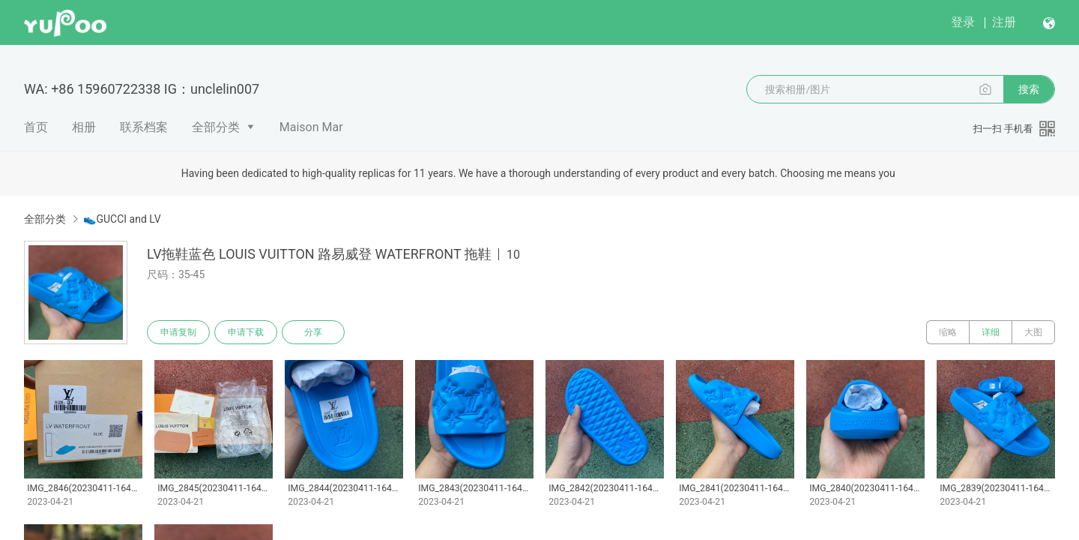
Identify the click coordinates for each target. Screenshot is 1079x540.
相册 (84, 127)
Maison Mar (311, 127)
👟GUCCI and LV (121, 219)
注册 (1004, 22)
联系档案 (144, 127)
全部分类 (216, 127)
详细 (991, 332)
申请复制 (178, 332)
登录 (963, 22)
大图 (1033, 332)
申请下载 (246, 332)
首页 (36, 127)
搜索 (1028, 89)
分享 (313, 332)
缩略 (948, 332)
